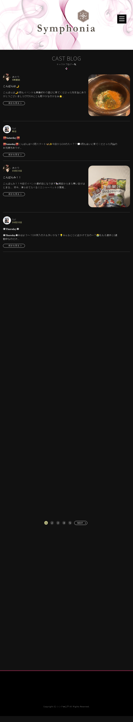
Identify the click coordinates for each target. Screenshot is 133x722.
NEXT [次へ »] (80, 522)
